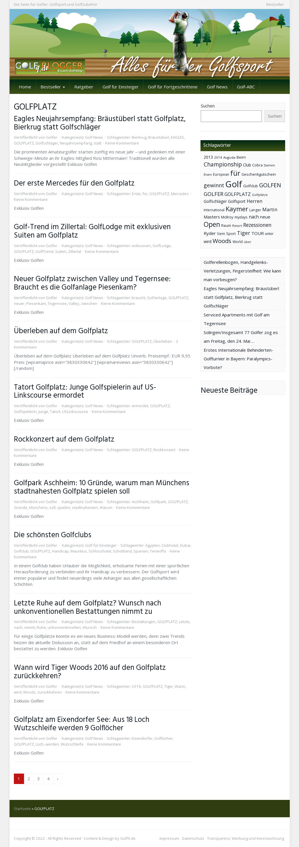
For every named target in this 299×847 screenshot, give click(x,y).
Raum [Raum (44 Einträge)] (226, 225)
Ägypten (152, 545)
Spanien (140, 551)
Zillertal (74, 251)
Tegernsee (57, 303)
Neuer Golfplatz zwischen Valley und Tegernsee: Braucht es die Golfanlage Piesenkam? (92, 283)
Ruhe (41, 627)
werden (52, 744)
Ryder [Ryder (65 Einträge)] (210, 233)
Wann (180, 686)
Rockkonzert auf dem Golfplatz (64, 439)
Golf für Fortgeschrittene (173, 87)
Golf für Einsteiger (121, 87)
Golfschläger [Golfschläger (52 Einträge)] (215, 201)
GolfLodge (162, 245)
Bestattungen (143, 621)
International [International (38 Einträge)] (214, 210)
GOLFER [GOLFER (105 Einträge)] (213, 193)
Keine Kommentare (122, 143)
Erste (136, 193)
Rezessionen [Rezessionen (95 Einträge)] (257, 224)
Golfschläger (47, 143)
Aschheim (140, 501)
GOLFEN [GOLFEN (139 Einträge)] (270, 185)
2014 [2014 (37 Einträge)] (218, 157)
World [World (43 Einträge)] (238, 241)
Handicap (60, 551)
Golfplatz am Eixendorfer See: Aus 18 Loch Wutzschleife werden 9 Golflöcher (81, 724)
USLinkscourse (75, 411)
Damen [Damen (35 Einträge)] (269, 165)
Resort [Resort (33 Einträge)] (237, 225)
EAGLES (177, 137)
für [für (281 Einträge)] (235, 173)
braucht (138, 297)
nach (18, 627)
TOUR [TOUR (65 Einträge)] (257, 233)
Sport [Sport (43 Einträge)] (231, 233)
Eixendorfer (142, 738)
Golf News (217, 87)
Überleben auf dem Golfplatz (61, 331)
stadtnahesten (85, 507)
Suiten (60, 251)
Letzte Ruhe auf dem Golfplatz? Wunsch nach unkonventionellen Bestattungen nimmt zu (87, 607)
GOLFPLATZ (24, 143)
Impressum (169, 838)
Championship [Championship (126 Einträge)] (223, 164)
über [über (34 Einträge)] (247, 242)
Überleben (162, 341)
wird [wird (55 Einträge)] (207, 241)
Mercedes (180, 193)
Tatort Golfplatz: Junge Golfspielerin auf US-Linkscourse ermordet (85, 391)
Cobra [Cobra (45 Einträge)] (257, 165)
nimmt (29, 627)
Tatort (55, 411)
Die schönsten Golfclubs (52, 535)
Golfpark (158, 501)
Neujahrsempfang (76, 143)
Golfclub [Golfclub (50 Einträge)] (250, 185)
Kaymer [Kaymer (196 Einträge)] (237, 209)
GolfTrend (44, 251)
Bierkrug (139, 137)
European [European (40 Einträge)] (221, 174)
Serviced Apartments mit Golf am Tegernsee (237, 319)
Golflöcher (163, 738)
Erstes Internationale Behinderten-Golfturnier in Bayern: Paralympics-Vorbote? (238, 358)
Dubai (185, 545)
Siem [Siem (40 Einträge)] (221, 233)
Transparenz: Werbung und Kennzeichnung (245, 838)
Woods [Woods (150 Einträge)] (222, 241)
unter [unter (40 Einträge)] (269, 233)
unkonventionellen (64, 627)
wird (17, 692)
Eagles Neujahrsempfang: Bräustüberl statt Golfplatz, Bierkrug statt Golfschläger (100, 123)
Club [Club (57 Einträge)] (247, 165)
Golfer (51, 137)
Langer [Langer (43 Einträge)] (255, 209)
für (145, 193)
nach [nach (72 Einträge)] (254, 217)
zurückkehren (49, 692)
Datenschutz (193, 838)
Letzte (184, 621)
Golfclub (21, 551)
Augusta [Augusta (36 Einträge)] (229, 157)
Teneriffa (158, 551)
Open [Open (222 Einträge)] (212, 224)
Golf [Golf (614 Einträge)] (233, 184)
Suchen (208, 106)
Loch (40, 744)
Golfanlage (157, 297)
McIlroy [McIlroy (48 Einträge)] (227, 217)
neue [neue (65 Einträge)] (265, 217)
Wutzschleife (72, 744)
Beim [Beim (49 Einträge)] (241, 157)
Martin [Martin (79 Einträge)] (269, 209)
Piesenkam (36, 303)
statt (97, 143)
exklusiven (141, 245)
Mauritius (78, 551)
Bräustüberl (158, 137)
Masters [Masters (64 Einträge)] (212, 217)
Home (25, 87)
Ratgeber (83, 87)
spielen (63, 507)
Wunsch (90, 627)
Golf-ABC (246, 87)
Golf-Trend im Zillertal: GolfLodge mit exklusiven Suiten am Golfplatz (92, 231)
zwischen (89, 303)
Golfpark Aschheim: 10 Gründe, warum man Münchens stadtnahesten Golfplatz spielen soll (101, 487)
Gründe (20, 507)
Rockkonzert (164, 449)
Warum (106, 507)
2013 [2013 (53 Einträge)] (208, 157)
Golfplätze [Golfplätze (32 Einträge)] (260, 195)
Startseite (22, 808)
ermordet (140, 405)
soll (52, 507)
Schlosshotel (100, 551)
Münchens (38, 507)
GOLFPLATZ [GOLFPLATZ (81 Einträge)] (237, 194)
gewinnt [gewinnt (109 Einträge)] (214, 185)
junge (43, 411)
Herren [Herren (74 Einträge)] (254, 201)
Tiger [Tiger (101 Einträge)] (243, 232)
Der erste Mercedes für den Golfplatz (74, 183)
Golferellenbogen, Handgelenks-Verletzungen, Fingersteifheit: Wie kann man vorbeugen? (242, 270)
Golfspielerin (25, 411)
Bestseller (275, 4)
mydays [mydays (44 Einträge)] (241, 217)
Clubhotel (169, 545)
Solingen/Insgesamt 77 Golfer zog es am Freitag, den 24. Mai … (241, 336)
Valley (73, 303)
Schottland (122, 551)
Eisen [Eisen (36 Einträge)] (208, 174)
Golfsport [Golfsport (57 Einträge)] (237, 201)
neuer (19, 303)
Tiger (168, 686)
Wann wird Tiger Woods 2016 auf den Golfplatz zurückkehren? (90, 672)
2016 (136, 686)
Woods (29, 692)
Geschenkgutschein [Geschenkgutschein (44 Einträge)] (259, 174)
